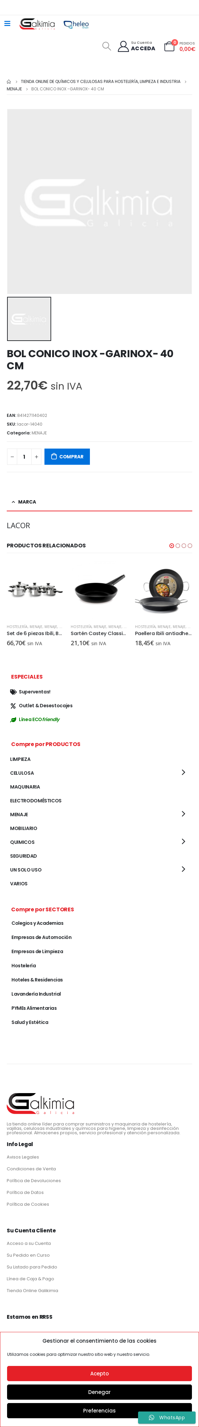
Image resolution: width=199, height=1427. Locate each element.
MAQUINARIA (25, 786)
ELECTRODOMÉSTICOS (36, 800)
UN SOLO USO (25, 869)
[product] (35, 590)
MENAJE (39, 433)
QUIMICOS (22, 842)
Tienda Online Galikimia (32, 1290)
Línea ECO (34, 719)
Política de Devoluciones (34, 1180)
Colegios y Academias (37, 923)
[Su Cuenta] (136, 46)
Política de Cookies (28, 1204)
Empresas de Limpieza (37, 951)
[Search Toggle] (106, 46)
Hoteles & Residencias (37, 979)
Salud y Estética (29, 1022)
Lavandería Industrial (36, 994)
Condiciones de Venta (31, 1169)
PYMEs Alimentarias (34, 1008)
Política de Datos (25, 1192)
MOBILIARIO (23, 828)
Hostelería (17, 626)
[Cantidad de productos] (24, 457)
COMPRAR (71, 456)
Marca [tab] (27, 501)
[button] (172, 546)
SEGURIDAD (23, 856)
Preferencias (99, 1410)
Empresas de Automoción (41, 937)
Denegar (99, 1392)
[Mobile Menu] (7, 23)
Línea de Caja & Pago (30, 1279)
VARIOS (19, 883)
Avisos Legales (23, 1157)
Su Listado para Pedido (32, 1267)
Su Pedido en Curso (28, 1255)
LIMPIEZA (20, 759)
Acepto (99, 1373)
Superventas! (30, 691)
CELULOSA (22, 773)
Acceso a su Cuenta (29, 1243)
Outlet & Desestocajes (41, 705)
